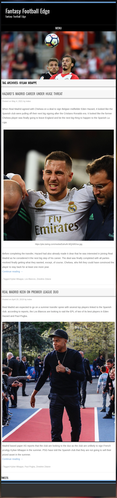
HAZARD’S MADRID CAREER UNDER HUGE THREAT (32, 94)
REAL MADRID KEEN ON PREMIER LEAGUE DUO (30, 292)
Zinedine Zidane (44, 279)
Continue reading (12, 271)
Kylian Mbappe (17, 279)
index (28, 101)
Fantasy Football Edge (28, 11)
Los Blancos (30, 279)
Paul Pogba (30, 467)
